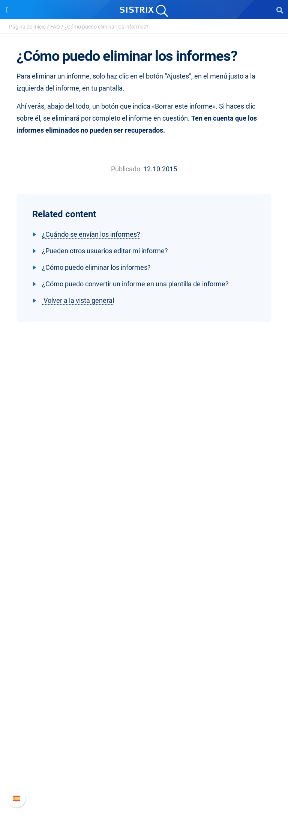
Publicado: (126, 169)
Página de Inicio (27, 27)
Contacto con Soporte (144, 769)
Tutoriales (144, 695)
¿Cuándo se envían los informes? (91, 234)
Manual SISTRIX (144, 733)
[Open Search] (280, 10)
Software (144, 559)
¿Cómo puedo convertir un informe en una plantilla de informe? (135, 284)
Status (144, 781)
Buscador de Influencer (144, 609)
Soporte (144, 719)
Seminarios (144, 659)
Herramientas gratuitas (144, 683)
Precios (144, 573)
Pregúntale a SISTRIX (144, 647)
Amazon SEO (144, 597)
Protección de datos (144, 523)
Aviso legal (144, 535)
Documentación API (144, 757)
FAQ (55, 27)
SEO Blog (144, 671)
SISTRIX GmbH (144, 473)
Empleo (144, 499)
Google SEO (144, 585)
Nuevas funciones (144, 745)
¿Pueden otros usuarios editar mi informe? (105, 251)
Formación (144, 511)
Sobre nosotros (144, 487)
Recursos (144, 633)
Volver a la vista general (78, 300)
